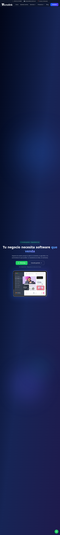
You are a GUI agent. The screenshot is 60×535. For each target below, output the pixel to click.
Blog (47, 4)
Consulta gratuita (36, 263)
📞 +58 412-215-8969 (17, 1)
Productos (41, 4)
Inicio (17, 4)
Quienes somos (24, 4)
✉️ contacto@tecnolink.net (30, 1)
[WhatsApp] (56, 531)
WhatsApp (21, 263)
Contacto (54, 4)
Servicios (33, 4)
